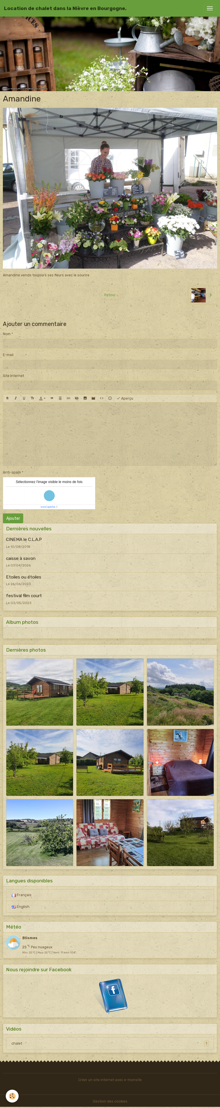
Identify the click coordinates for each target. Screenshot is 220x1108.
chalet (110, 1043)
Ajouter (13, 518)
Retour (110, 295)
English (20, 907)
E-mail (8, 355)
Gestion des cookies (110, 1101)
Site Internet (13, 376)
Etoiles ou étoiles (23, 577)
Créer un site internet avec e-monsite (110, 1080)
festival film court (24, 595)
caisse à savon (21, 558)
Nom (7, 334)
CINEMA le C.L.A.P (24, 539)
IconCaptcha (48, 506)
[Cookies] (12, 1096)
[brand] (65, 8)
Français (21, 895)
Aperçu (124, 398)
